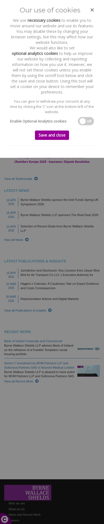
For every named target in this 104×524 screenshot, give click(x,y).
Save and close (52, 135)
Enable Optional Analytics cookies (38, 121)
